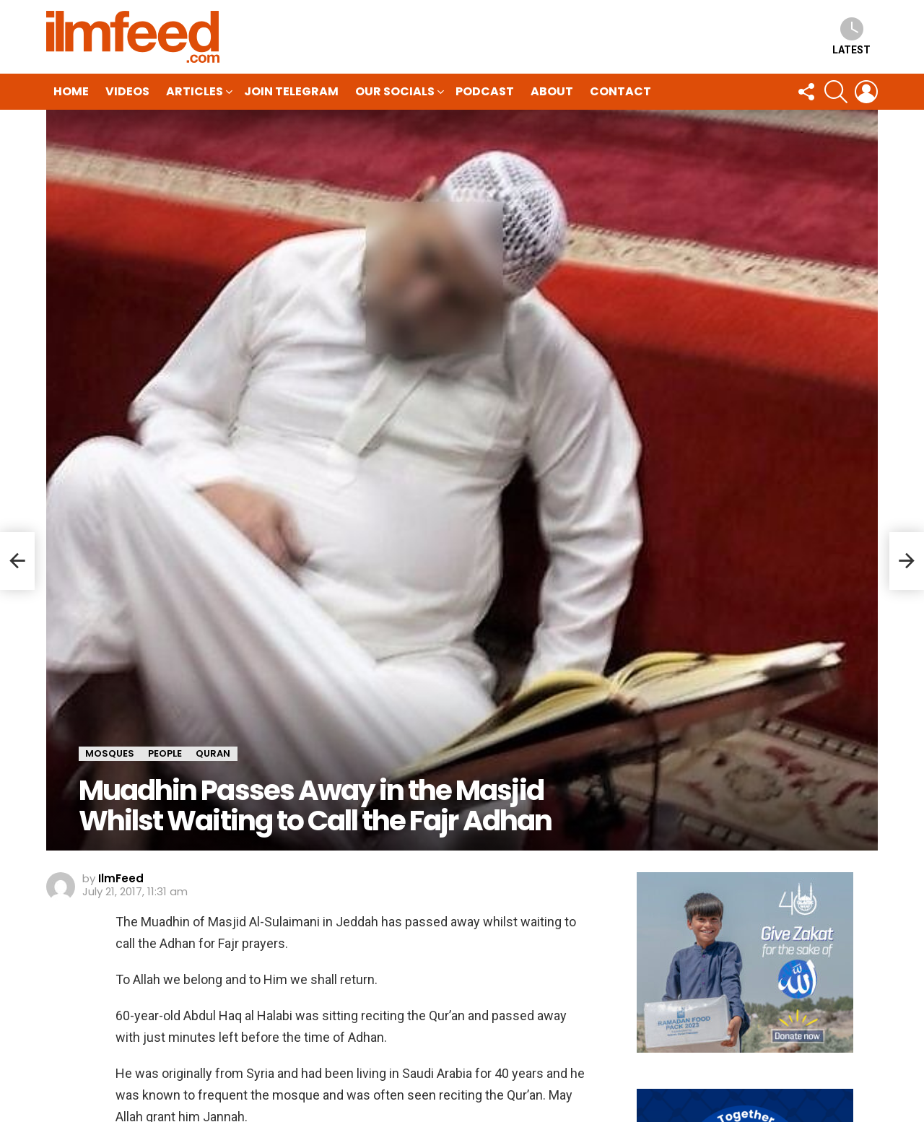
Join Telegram (291, 91)
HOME (71, 91)
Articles (194, 93)
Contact (620, 91)
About (552, 91)
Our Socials (395, 93)
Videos (127, 91)
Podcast (485, 91)
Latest (851, 36)
